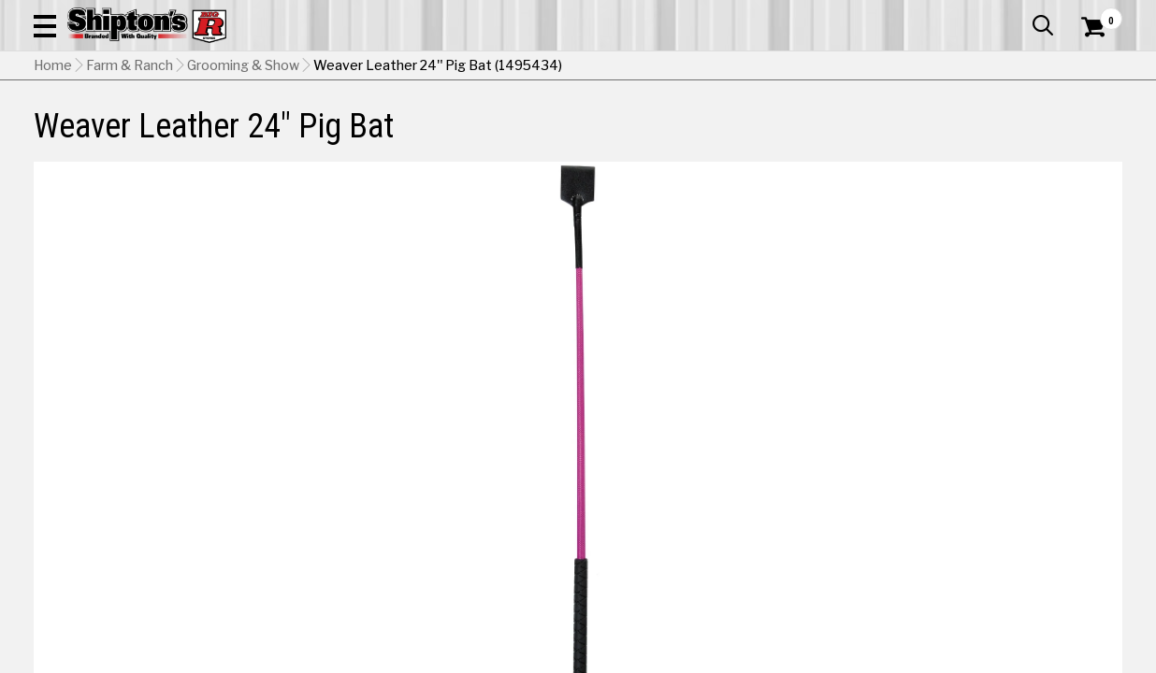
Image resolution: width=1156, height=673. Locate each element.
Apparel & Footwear (103, 137)
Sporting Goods (1006, 137)
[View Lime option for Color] (901, 495)
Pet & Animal (895, 137)
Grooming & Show (243, 182)
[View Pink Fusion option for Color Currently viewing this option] (1029, 495)
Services (1096, 14)
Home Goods (521, 137)
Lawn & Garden (785, 137)
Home (53, 182)
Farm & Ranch (414, 137)
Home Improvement (650, 137)
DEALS (1097, 137)
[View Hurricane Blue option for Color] (774, 495)
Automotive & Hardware (269, 137)
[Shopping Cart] (1090, 67)
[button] (650, 67)
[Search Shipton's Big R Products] (523, 67)
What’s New (1017, 14)
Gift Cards (935, 14)
